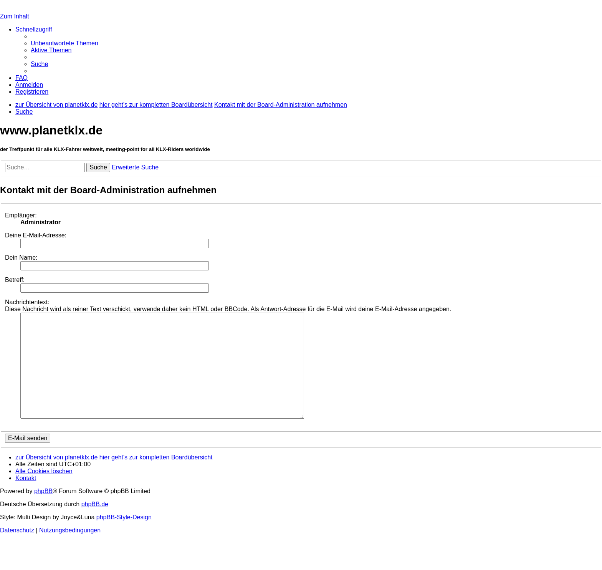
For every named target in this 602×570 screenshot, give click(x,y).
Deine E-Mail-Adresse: (35, 235)
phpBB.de (94, 504)
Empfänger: (21, 215)
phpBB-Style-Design (124, 517)
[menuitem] (64, 43)
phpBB (43, 491)
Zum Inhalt (14, 16)
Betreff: (15, 280)
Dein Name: (21, 257)
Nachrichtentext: (27, 302)
